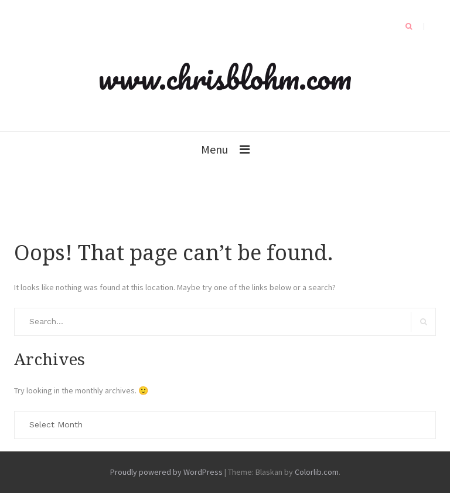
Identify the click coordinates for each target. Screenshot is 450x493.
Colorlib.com (317, 472)
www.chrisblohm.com (225, 77)
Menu (214, 149)
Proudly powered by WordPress (166, 472)
